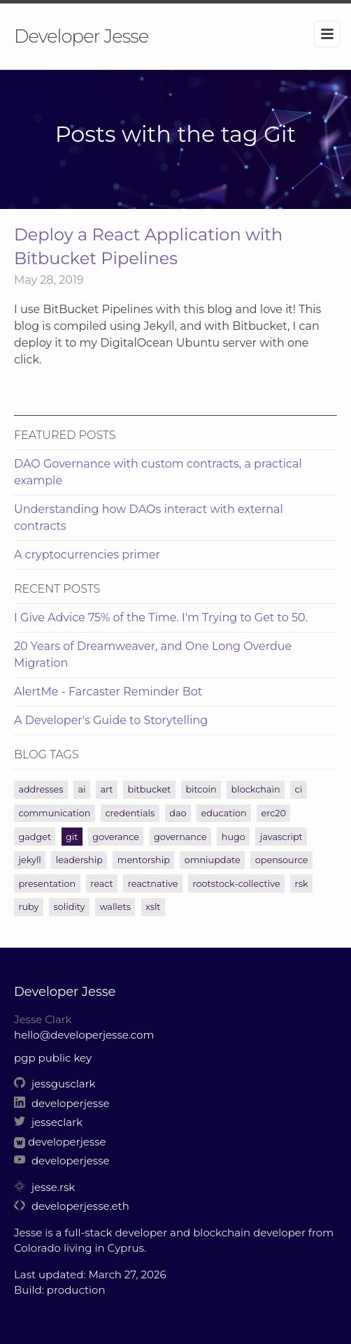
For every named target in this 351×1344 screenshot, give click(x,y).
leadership (79, 860)
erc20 (274, 813)
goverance (115, 837)
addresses (40, 789)
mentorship (143, 860)
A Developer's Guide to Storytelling (111, 720)
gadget (34, 837)
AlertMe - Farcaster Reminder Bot (108, 691)
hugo (233, 837)
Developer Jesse (81, 36)
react (101, 884)
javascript (281, 837)
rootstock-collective (236, 884)
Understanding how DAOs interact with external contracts (148, 518)
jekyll (29, 860)
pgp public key (53, 1057)
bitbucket (149, 789)
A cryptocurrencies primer (87, 554)
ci (299, 789)
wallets (115, 907)
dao (177, 813)
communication (54, 813)
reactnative (153, 884)
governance (180, 837)
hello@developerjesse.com (84, 1034)
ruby (28, 907)
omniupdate (213, 860)
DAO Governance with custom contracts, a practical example (158, 472)
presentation (47, 884)
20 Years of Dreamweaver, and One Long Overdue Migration (153, 655)
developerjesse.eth (71, 1206)
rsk (301, 884)
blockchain (255, 789)
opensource (281, 860)
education (223, 813)
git (72, 837)
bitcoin (200, 789)
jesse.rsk (44, 1187)
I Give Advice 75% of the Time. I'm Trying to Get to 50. (161, 617)
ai (81, 789)
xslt (152, 907)
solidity (69, 907)
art (106, 789)
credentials (130, 813)
